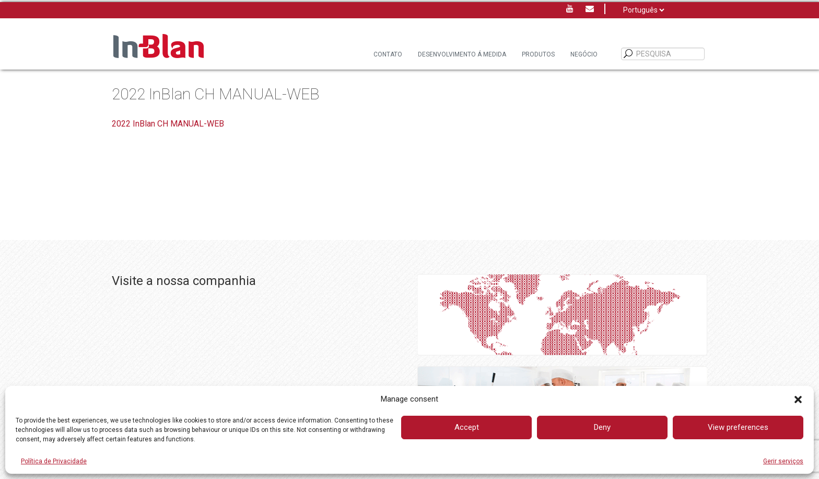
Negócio (584, 54)
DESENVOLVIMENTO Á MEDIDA (462, 54)
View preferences (738, 427)
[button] (798, 399)
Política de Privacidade (54, 461)
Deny (602, 427)
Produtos (538, 54)
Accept (466, 427)
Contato (387, 54)
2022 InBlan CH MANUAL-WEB (168, 124)
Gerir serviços (783, 461)
